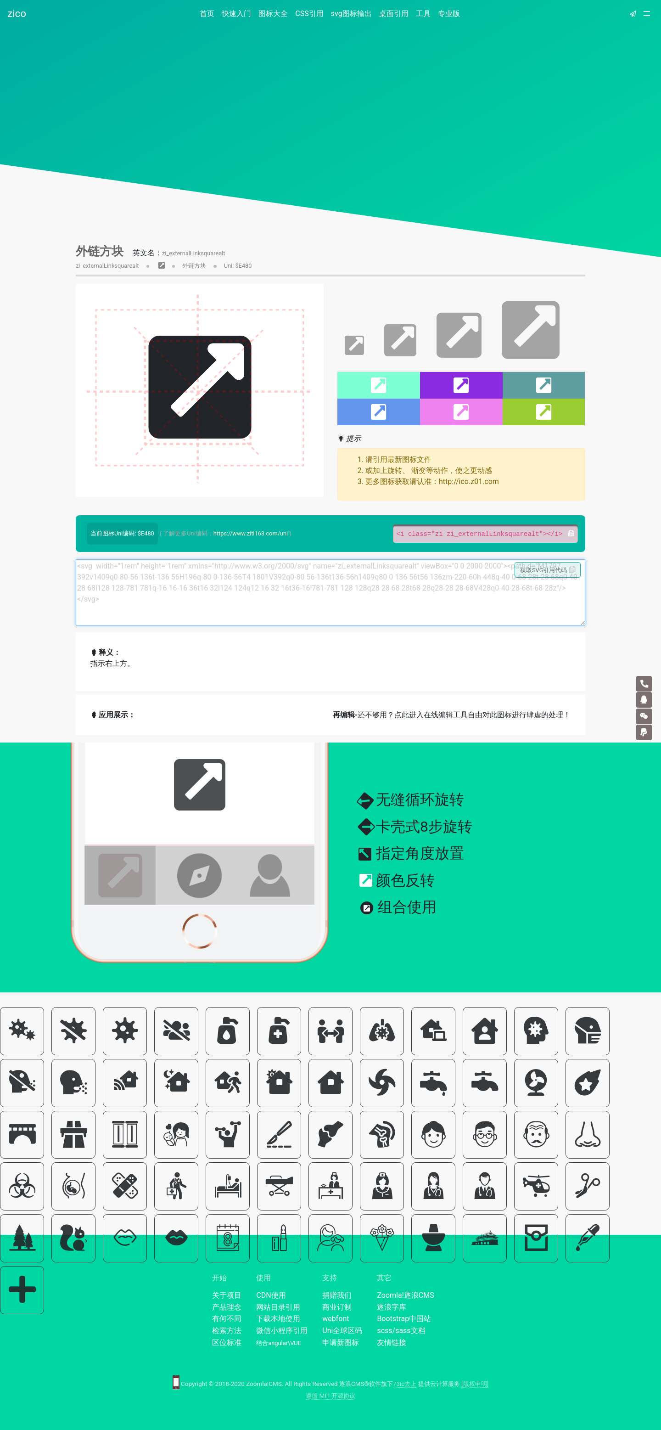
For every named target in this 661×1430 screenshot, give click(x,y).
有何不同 (226, 1318)
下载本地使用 (278, 1318)
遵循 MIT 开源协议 (330, 1395)
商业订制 (337, 1307)
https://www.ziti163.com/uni (250, 533)
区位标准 (226, 1342)
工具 (423, 13)
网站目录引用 (278, 1307)
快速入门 (236, 13)
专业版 (449, 13)
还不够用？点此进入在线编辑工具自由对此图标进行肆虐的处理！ (452, 714)
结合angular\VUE (278, 1343)
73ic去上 (404, 1383)
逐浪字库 (391, 1307)
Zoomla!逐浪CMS (405, 1295)
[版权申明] (474, 1383)
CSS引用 (309, 13)
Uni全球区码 (342, 1330)
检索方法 (226, 1330)
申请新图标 (340, 1342)
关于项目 (226, 1295)
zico (16, 13)
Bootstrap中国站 (404, 1318)
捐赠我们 (337, 1295)
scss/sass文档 (401, 1330)
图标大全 (273, 13)
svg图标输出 (351, 13)
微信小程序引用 (282, 1330)
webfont (335, 1318)
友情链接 (391, 1342)
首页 (209, 13)
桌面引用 (394, 13)
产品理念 (226, 1307)
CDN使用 (271, 1295)
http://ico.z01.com (469, 481)
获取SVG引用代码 (548, 570)
